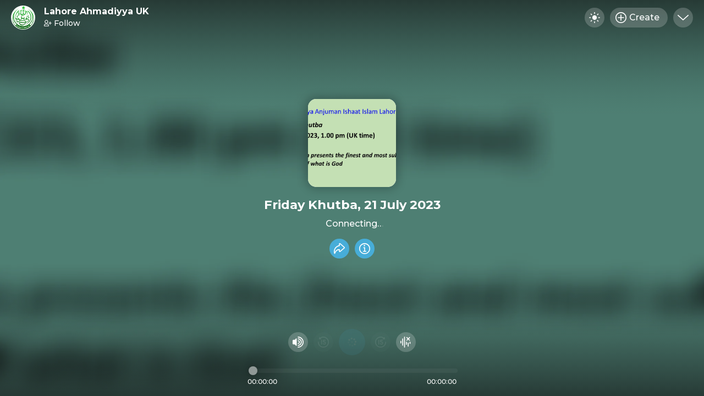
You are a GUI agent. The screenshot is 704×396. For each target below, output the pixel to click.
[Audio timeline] (353, 371)
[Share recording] (339, 248)
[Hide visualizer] (406, 342)
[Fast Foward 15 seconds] (381, 342)
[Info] (365, 248)
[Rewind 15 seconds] (323, 342)
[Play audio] (352, 342)
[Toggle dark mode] (594, 18)
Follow (62, 23)
